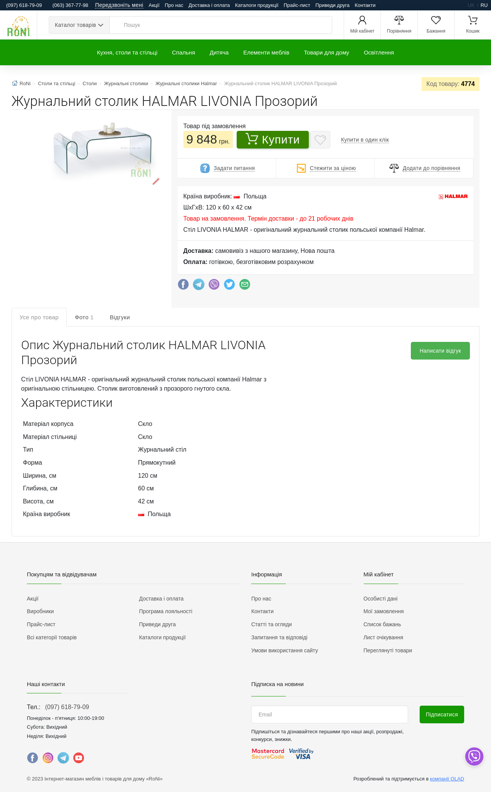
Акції (154, 5)
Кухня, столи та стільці (127, 52)
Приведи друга (332, 5)
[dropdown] (474, 756)
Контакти (365, 5)
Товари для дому (326, 52)
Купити (273, 139)
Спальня (183, 52)
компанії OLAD (447, 779)
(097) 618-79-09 (67, 707)
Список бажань (382, 624)
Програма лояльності (166, 611)
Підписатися (442, 714)
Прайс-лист (297, 5)
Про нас (174, 5)
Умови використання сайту (284, 650)
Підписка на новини (277, 684)
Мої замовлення (384, 611)
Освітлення (379, 52)
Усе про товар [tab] (39, 317)
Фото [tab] (84, 317)
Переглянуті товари (388, 650)
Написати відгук (440, 351)
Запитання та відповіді (279, 637)
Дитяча (219, 52)
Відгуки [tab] (120, 317)
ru (484, 5)
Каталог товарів (75, 25)
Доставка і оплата (209, 5)
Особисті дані (381, 599)
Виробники (40, 611)
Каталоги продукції (256, 5)
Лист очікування (384, 637)
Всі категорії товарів (52, 637)
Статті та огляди (271, 624)
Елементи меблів (266, 52)
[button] (101, 149)
